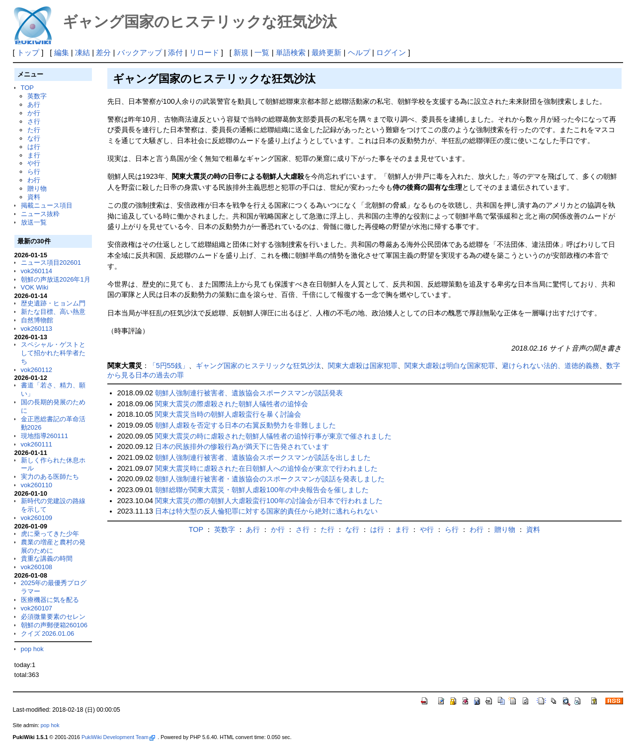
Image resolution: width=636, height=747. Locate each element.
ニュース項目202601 (51, 262)
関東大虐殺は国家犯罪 (363, 366)
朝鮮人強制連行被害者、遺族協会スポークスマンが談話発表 (249, 393)
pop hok (32, 649)
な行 (33, 138)
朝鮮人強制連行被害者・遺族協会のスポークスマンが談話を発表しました (270, 479)
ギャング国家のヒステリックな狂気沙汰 (258, 366)
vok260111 (37, 444)
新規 (241, 52)
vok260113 (37, 328)
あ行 (33, 104)
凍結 (82, 52)
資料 (33, 197)
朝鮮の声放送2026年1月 (55, 279)
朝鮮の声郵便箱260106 (54, 625)
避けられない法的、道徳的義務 (550, 366)
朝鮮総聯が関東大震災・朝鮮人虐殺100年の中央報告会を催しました (262, 490)
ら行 (33, 171)
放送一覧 (34, 222)
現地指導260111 (44, 436)
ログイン (391, 52)
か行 (33, 113)
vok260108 (37, 567)
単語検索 (291, 52)
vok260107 (37, 608)
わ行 (33, 180)
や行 (33, 163)
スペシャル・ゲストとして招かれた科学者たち (53, 353)
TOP (27, 87)
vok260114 (37, 271)
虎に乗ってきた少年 (50, 533)
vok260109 (37, 518)
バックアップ (139, 52)
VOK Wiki (35, 287)
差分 (103, 52)
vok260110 (37, 485)
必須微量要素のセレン (53, 616)
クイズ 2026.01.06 (48, 633)
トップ (28, 52)
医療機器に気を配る (50, 599)
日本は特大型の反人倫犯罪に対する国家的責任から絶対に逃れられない (266, 511)
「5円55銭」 (169, 366)
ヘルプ (359, 52)
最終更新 (326, 52)
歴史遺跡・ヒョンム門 (53, 303)
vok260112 (37, 370)
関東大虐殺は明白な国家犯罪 (449, 366)
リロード (204, 52)
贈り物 (37, 188)
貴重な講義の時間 (47, 558)
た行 (33, 130)
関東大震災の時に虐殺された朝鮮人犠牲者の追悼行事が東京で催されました (273, 436)
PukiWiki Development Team (118, 737)
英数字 (37, 96)
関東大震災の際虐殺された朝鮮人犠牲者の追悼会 (231, 404)
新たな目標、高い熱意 (53, 311)
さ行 (33, 121)
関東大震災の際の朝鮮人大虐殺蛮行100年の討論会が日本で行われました (269, 501)
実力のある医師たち (50, 476)
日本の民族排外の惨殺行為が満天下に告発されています (242, 446)
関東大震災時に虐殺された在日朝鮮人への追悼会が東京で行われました (266, 468)
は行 (33, 146)
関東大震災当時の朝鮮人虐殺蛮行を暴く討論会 (228, 414)
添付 (175, 52)
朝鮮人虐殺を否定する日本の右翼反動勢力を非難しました (245, 425)
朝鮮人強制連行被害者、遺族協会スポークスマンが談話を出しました (263, 457)
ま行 (33, 155)
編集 (61, 52)
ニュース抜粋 (40, 214)
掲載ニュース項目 (47, 205)
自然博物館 (37, 320)
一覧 (261, 52)
